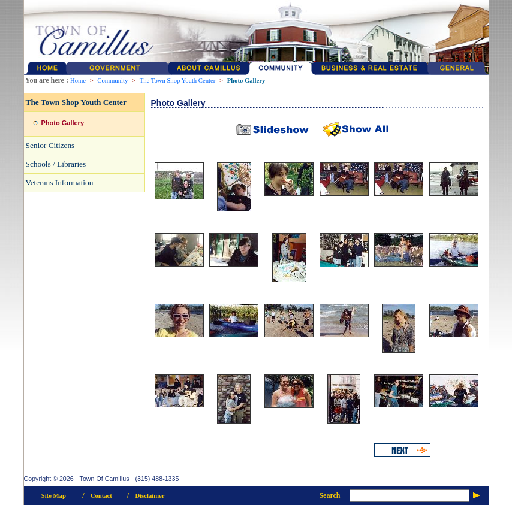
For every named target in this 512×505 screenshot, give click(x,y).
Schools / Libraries (56, 163)
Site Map (53, 495)
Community (112, 80)
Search (329, 495)
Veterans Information (60, 182)
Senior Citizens (50, 145)
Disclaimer (149, 495)
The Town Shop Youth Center (178, 80)
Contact (101, 495)
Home (78, 80)
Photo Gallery (246, 80)
